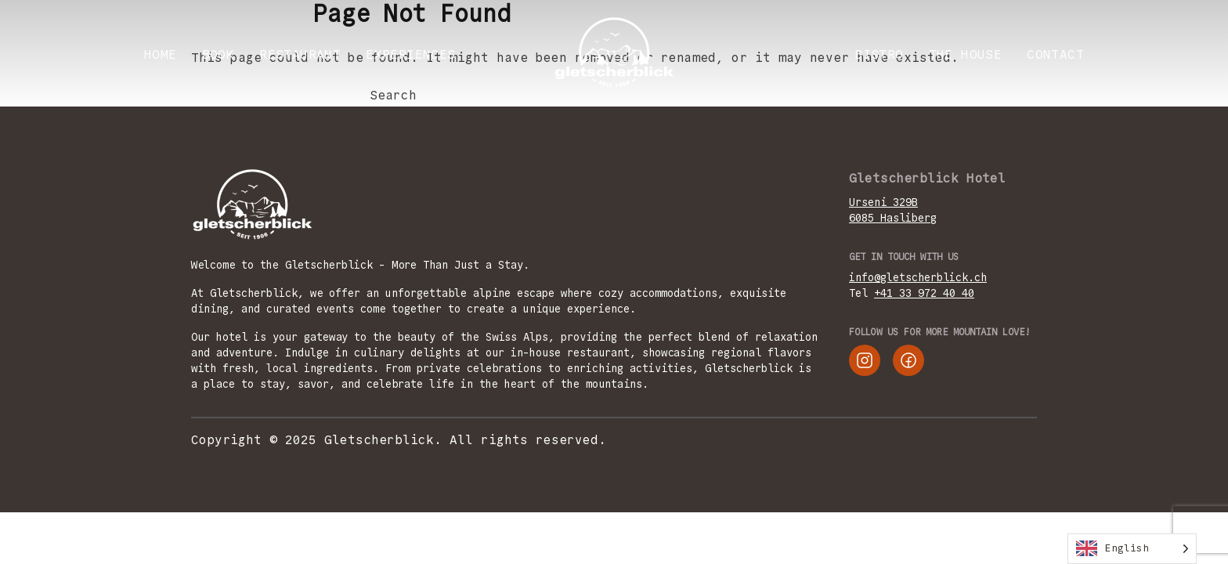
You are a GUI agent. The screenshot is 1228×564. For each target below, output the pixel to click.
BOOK (218, 54)
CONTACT (1055, 54)
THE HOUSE (965, 54)
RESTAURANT (300, 54)
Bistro (878, 54)
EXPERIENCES (410, 54)
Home (160, 54)
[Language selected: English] (1132, 548)
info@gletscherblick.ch (918, 277)
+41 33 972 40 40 (924, 293)
